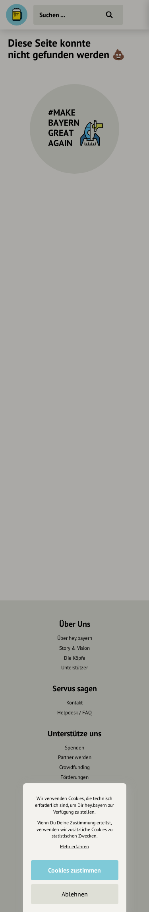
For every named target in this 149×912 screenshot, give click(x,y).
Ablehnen (75, 894)
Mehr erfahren (74, 846)
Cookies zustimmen (74, 870)
